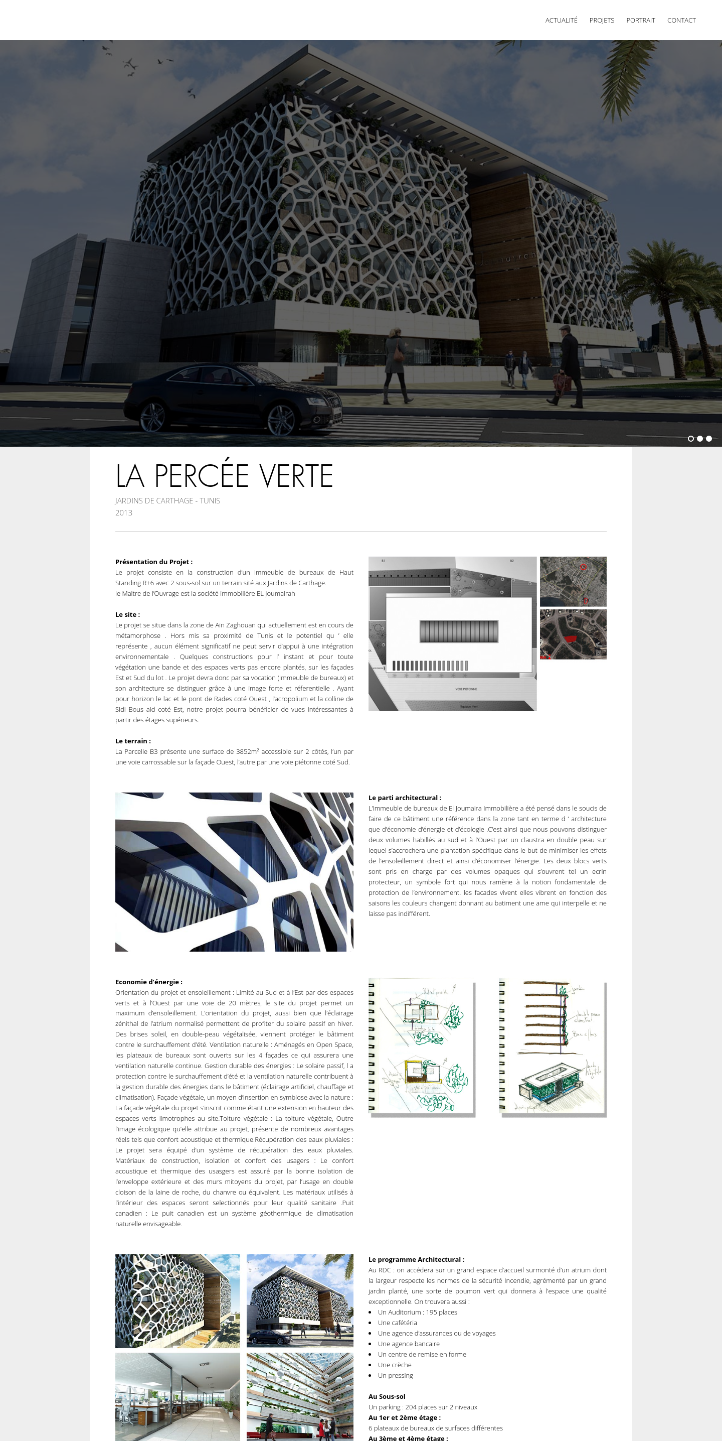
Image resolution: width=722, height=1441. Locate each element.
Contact (681, 20)
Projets (602, 20)
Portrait (640, 20)
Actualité (562, 20)
